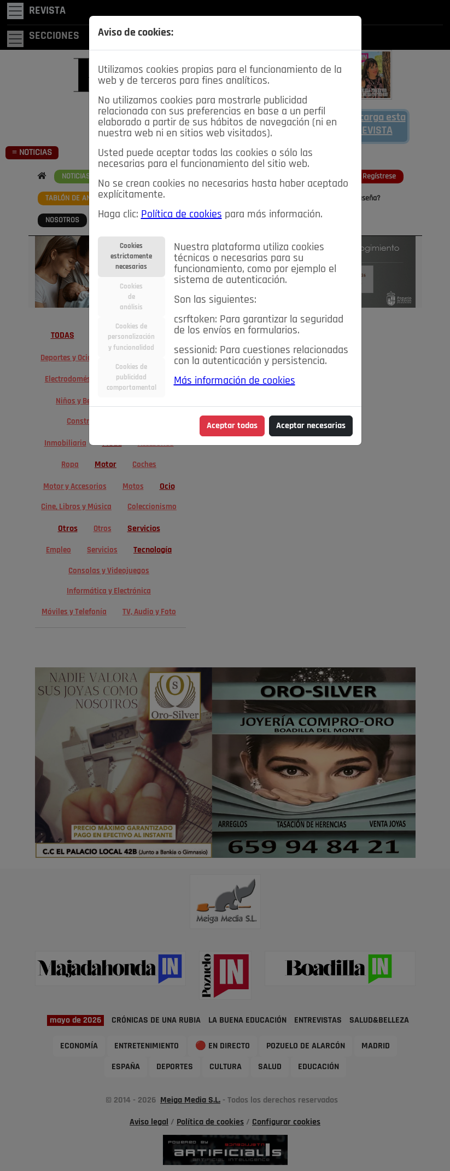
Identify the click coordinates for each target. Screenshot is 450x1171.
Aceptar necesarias (311, 426)
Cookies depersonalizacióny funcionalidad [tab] (131, 337)
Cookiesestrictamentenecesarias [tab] (131, 256)
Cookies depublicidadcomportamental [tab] (131, 377)
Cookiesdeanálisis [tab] (131, 297)
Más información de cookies (234, 381)
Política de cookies (181, 214)
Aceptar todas (232, 426)
